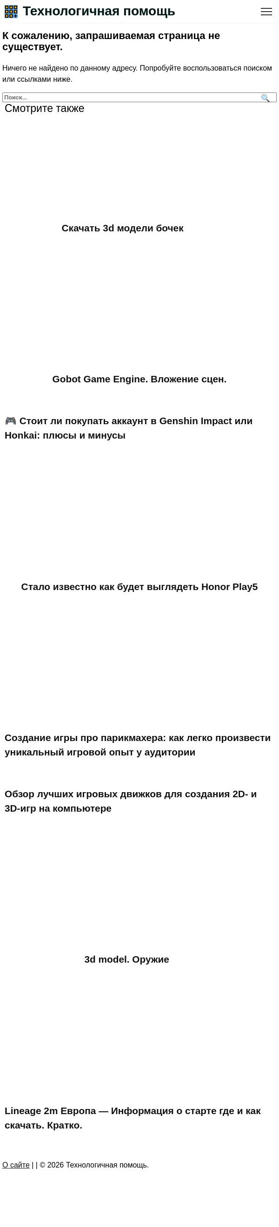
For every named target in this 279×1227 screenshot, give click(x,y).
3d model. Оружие (127, 959)
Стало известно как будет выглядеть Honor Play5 (139, 586)
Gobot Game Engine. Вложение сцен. (140, 379)
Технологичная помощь (99, 11)
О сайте (16, 1165)
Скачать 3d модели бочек (123, 228)
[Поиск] (264, 97)
